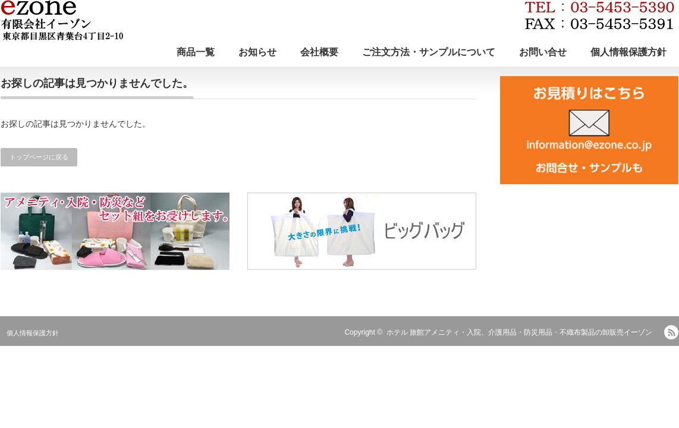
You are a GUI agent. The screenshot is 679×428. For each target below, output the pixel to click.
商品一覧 (196, 52)
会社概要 (319, 52)
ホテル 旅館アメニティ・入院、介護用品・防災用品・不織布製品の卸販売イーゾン (519, 332)
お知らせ (257, 52)
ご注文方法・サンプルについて (428, 52)
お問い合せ (543, 52)
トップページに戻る (39, 156)
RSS (671, 332)
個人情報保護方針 (628, 52)
